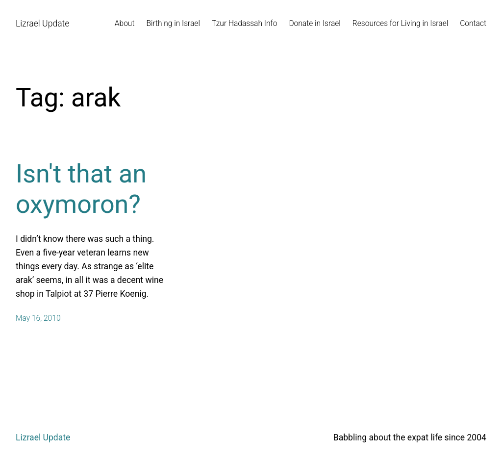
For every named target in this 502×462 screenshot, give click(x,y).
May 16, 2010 (38, 318)
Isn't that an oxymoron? (81, 189)
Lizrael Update (42, 23)
